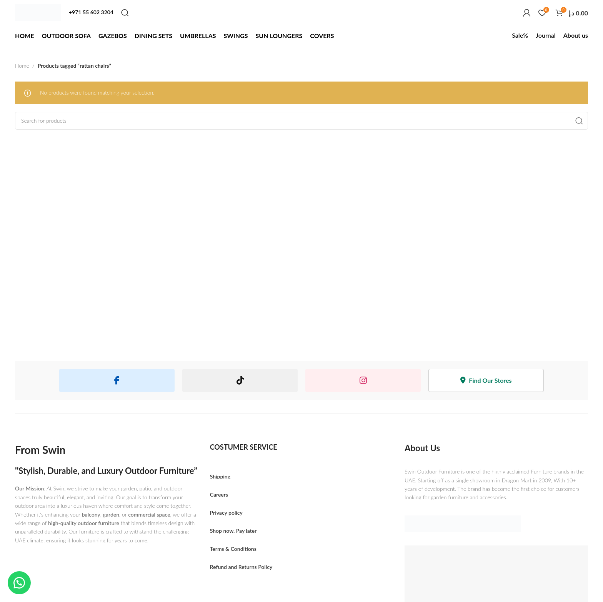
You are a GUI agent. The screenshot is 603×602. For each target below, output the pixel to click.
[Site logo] (38, 12)
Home (22, 65)
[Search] (125, 12)
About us (575, 35)
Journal (545, 35)
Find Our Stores (485, 380)
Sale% (520, 35)
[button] (19, 582)
